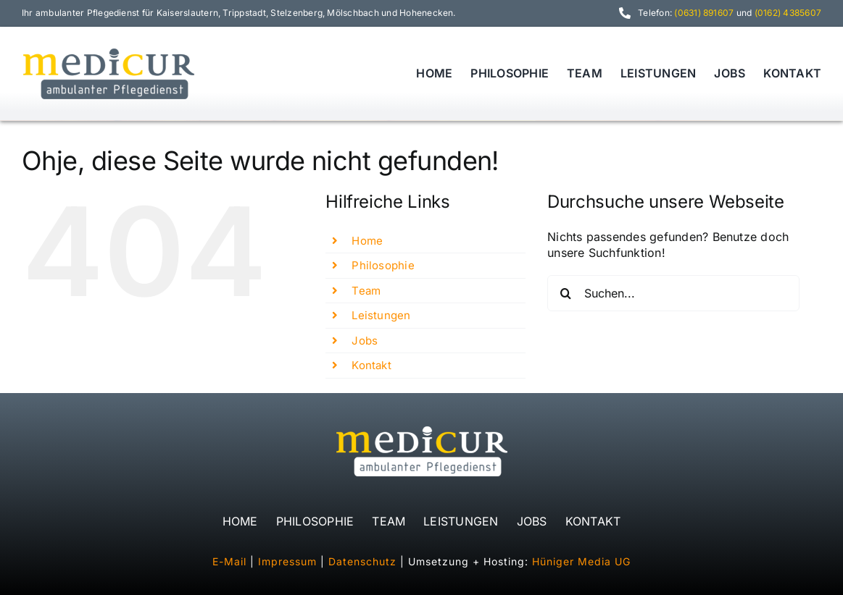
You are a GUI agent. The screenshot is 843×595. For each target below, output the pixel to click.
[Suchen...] (673, 293)
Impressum (287, 561)
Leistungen (381, 315)
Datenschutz (362, 561)
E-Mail (229, 561)
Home (367, 241)
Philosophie (383, 265)
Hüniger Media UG (581, 561)
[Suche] (565, 293)
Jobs (365, 340)
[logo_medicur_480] (109, 50)
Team (366, 291)
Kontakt (371, 365)
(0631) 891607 (704, 12)
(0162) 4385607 (788, 12)
